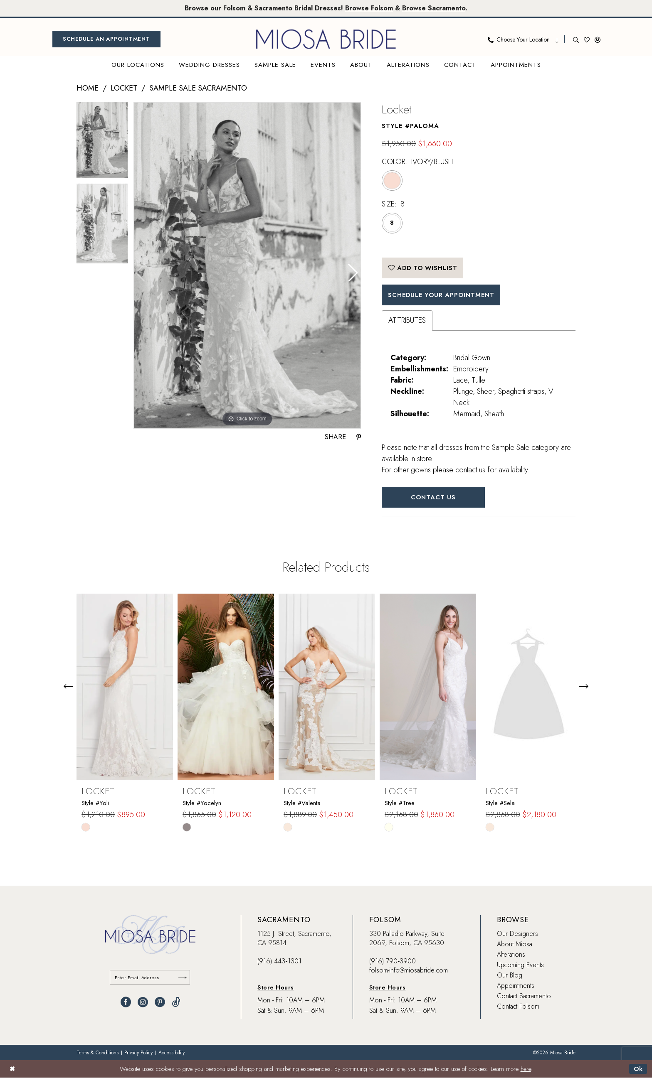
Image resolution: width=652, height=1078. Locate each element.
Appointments (515, 986)
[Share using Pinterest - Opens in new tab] (358, 437)
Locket (124, 88)
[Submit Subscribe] (182, 978)
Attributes (407, 320)
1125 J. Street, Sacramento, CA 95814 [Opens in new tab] (294, 939)
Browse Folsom (369, 8)
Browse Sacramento (434, 8)
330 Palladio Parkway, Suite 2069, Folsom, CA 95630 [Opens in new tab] (407, 939)
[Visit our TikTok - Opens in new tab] (176, 1003)
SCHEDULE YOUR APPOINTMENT (442, 295)
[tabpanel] (102, 143)
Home (88, 88)
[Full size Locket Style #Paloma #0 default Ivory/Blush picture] (247, 266)
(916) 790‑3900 (392, 962)
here (526, 1069)
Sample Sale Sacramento (198, 88)
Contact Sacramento (524, 997)
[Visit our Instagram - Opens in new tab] (143, 1003)
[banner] (326, 39)
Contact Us (434, 497)
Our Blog (509, 976)
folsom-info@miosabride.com (408, 971)
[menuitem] (106, 39)
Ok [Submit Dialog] (638, 1069)
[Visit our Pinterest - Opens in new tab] (160, 1003)
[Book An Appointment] (106, 39)
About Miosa (514, 945)
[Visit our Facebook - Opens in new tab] (126, 1003)
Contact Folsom (518, 1007)
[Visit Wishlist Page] (586, 39)
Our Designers (517, 934)
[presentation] (125, 687)
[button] (597, 39)
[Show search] (575, 39)
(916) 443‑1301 (279, 962)
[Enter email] (150, 978)
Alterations (511, 955)
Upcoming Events (520, 965)
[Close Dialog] (12, 1069)
